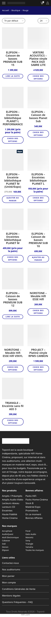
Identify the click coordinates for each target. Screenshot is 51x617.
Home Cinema (9, 517)
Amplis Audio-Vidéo (12, 499)
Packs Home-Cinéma (37, 499)
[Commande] (13, 20)
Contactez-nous (10, 563)
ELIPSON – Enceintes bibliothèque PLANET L (38, 179)
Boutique (15, 10)
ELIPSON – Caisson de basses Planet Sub (38, 116)
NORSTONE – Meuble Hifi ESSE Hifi (38, 296)
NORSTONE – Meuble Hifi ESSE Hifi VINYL (13, 352)
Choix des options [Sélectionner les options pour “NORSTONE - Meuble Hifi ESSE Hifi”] (38, 311)
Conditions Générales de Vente (18, 588)
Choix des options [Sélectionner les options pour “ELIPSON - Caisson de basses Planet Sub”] (38, 133)
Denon (5, 547)
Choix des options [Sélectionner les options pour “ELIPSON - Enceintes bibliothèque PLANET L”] (38, 199)
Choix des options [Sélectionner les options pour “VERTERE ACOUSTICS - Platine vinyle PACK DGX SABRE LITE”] (38, 77)
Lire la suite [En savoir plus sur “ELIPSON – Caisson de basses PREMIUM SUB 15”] (13, 76)
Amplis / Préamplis (12, 495)
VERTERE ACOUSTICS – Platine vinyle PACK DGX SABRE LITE (38, 58)
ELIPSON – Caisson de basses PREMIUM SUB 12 (12, 299)
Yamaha (29, 547)
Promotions (32, 510)
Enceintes (7, 510)
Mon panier (8, 576)
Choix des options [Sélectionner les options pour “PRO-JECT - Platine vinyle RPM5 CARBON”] (38, 368)
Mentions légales (11, 595)
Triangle (29, 543)
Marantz (29, 537)
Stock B (29, 503)
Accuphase (7, 530)
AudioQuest (7, 534)
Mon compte (9, 582)
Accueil (5, 10)
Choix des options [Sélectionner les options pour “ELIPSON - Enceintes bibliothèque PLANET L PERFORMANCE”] (12, 139)
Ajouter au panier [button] (13, 199)
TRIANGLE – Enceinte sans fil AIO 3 (12, 406)
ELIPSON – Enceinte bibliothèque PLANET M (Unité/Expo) (12, 180)
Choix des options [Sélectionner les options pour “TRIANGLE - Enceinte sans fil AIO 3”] (12, 421)
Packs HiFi (31, 495)
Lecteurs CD (8, 506)
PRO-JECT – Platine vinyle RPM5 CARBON (38, 352)
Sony (28, 540)
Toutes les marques (35, 550)
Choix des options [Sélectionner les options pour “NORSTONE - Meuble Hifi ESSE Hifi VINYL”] (12, 368)
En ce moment (33, 514)
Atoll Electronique (10, 537)
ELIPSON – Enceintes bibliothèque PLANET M (12, 238)
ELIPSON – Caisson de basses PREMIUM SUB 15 (12, 58)
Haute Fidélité (9, 514)
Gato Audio (31, 534)
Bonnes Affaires (34, 517)
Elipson (5, 550)
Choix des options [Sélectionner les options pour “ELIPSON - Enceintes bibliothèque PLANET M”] (12, 258)
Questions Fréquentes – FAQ (17, 602)
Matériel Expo (33, 506)
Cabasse (6, 540)
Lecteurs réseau (10, 503)
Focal (28, 530)
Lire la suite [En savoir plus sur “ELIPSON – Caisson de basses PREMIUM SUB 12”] (13, 317)
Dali (4, 543)
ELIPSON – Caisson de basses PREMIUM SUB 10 (38, 240)
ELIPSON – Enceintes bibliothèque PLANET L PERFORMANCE (13, 118)
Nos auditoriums (11, 569)
